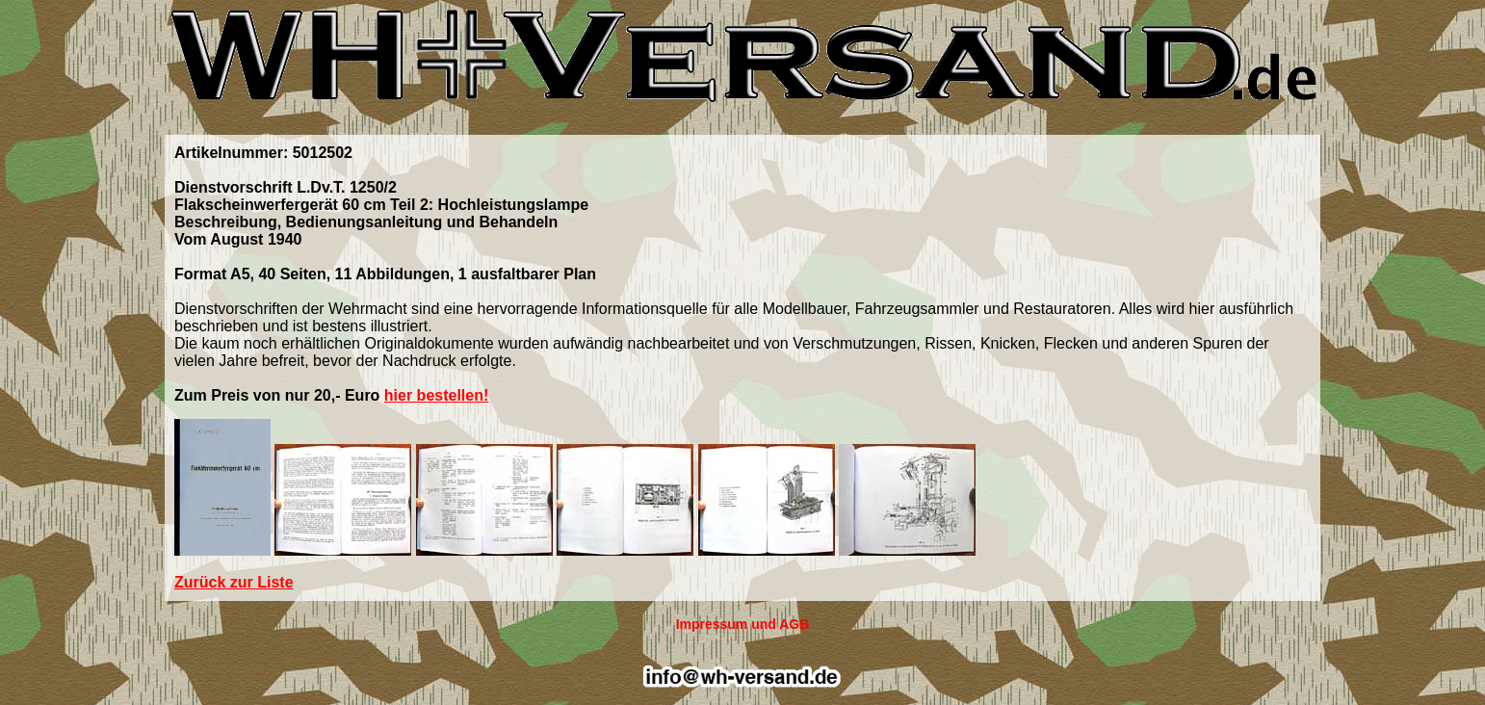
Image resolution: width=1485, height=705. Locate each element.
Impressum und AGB (743, 624)
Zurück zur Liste (234, 582)
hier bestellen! (436, 395)
